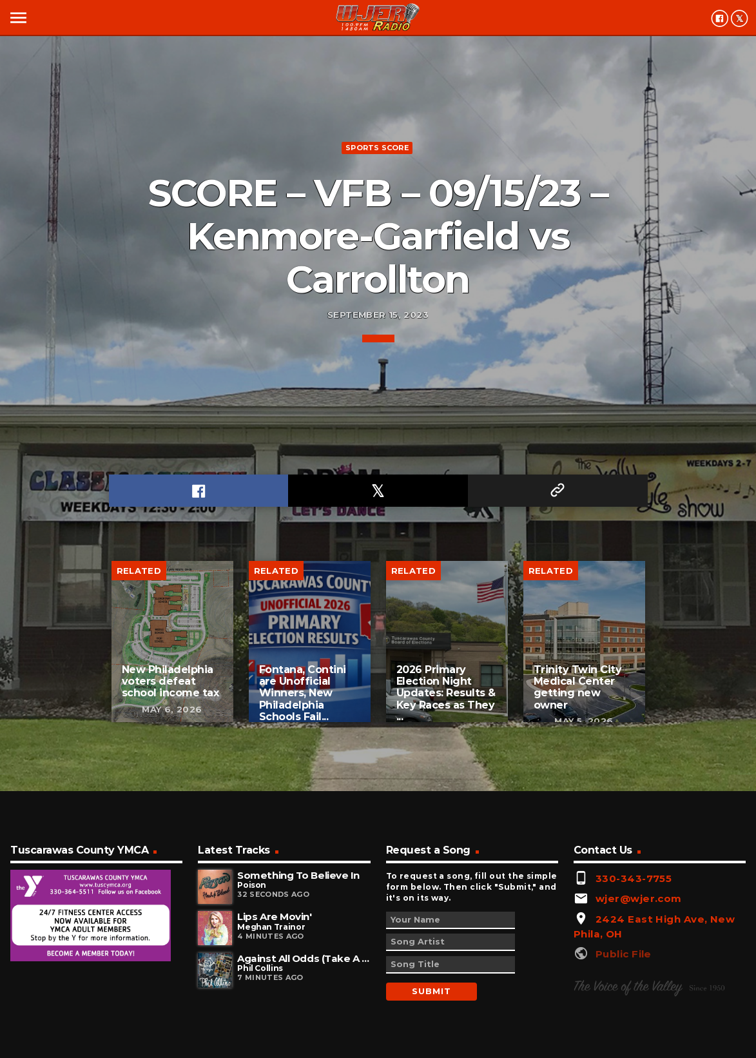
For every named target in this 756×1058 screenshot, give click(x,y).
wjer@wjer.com (639, 898)
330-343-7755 (634, 878)
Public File (624, 954)
